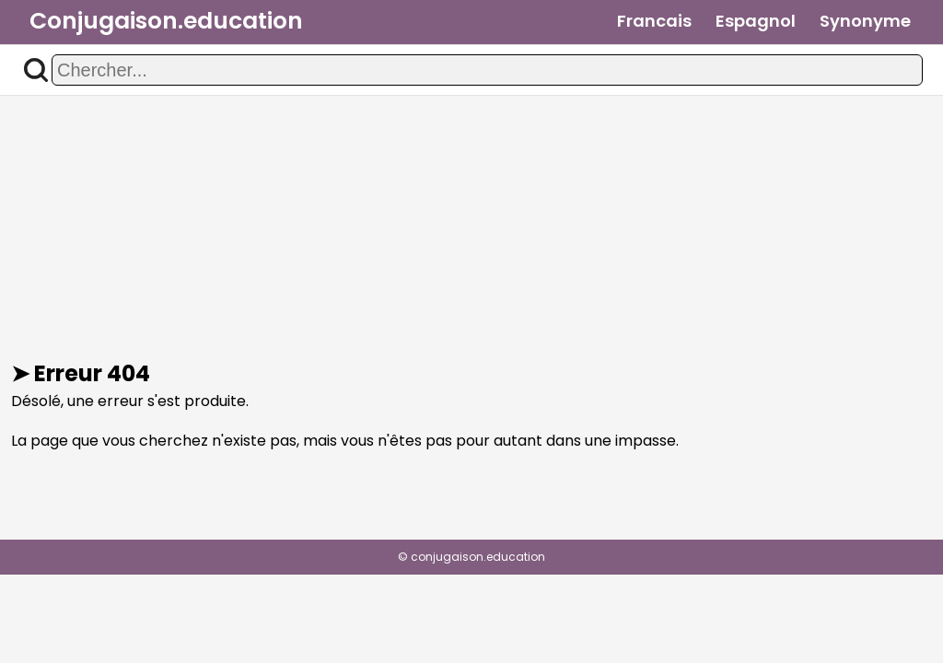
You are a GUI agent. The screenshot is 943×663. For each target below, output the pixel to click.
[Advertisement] (471, 228)
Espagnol (756, 20)
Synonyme (865, 20)
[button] (36, 70)
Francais (654, 20)
